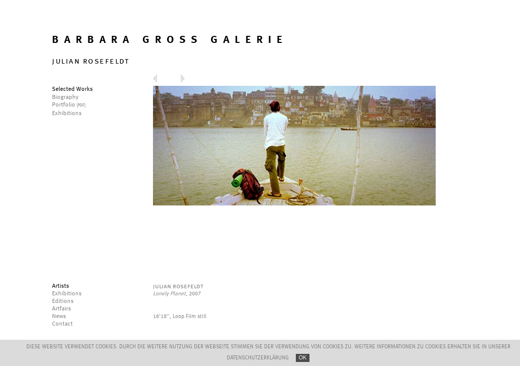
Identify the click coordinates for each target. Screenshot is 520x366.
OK (303, 357)
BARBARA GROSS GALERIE (170, 40)
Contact (62, 324)
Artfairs (61, 309)
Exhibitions (67, 294)
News (59, 316)
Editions (63, 301)
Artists (60, 286)
